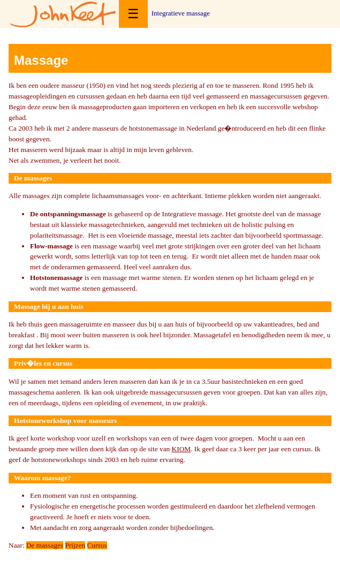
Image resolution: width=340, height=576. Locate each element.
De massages (44, 545)
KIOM (181, 449)
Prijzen (75, 545)
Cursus (97, 545)
